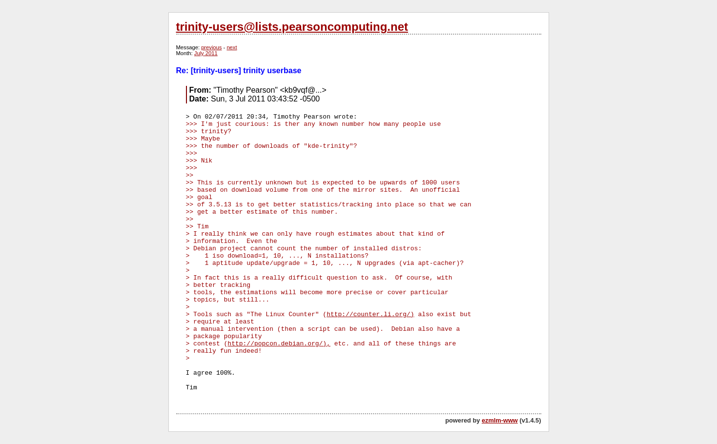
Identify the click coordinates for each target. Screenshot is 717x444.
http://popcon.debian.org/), (278, 343)
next (231, 47)
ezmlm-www (500, 420)
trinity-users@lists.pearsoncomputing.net (292, 26)
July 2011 (206, 53)
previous (211, 47)
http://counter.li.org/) (370, 314)
